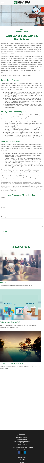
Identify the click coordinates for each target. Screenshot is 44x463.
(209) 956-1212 (24, 436)
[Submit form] (5, 232)
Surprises (3, 282)
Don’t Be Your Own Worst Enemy (11, 363)
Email (3, 207)
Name (3, 197)
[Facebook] (19, 452)
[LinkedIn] (25, 452)
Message (4, 217)
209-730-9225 (24, 437)
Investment (22, 461)
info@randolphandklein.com (22, 449)
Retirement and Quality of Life (10, 322)
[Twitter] (22, 452)
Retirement (22, 459)
